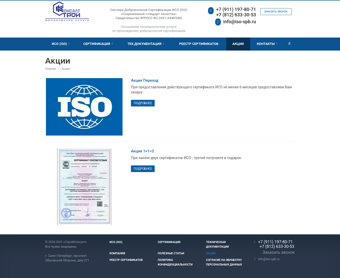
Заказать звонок (276, 11)
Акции (238, 44)
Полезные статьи (171, 253)
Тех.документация (145, 44)
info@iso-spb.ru (239, 21)
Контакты (267, 44)
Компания (117, 253)
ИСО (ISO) (61, 44)
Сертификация (98, 44)
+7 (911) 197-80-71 (236, 9)
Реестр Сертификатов (198, 44)
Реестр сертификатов (126, 260)
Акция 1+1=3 (142, 151)
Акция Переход (145, 80)
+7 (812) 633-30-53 (236, 14)
